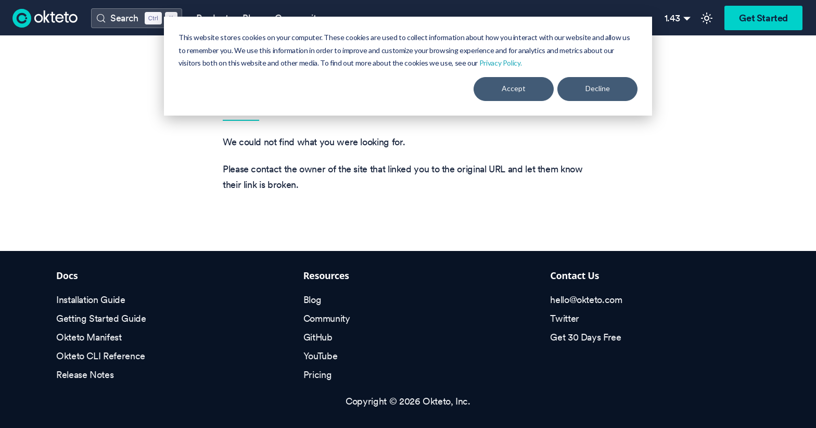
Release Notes (84, 375)
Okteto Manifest (89, 337)
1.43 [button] (673, 18)
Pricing (317, 375)
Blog (312, 300)
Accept (514, 88)
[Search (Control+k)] (136, 18)
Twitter (564, 318)
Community (326, 318)
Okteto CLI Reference (100, 356)
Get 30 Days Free (585, 337)
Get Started (763, 18)
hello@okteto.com (586, 300)
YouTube (320, 356)
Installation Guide (90, 300)
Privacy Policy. (500, 62)
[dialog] (408, 66)
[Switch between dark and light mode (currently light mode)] (706, 18)
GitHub (318, 337)
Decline (597, 88)
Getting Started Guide (101, 318)
